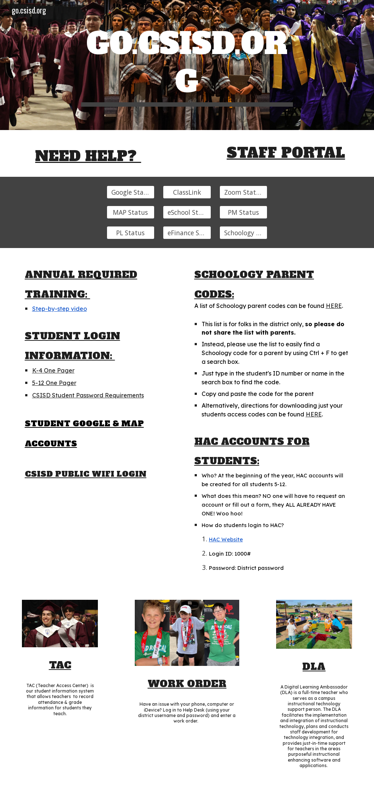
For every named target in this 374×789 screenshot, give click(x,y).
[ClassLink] (186, 192)
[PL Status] (130, 232)
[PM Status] (243, 212)
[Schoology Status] (243, 232)
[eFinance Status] (186, 232)
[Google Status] (130, 192)
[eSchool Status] (186, 212)
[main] (186, 65)
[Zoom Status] (243, 192)
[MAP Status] (130, 212)
